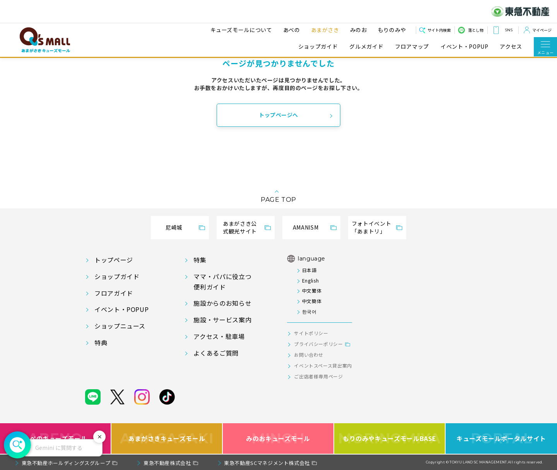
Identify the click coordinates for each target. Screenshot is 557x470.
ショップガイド (318, 46)
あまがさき (324, 30)
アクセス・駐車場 (218, 336)
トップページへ (278, 115)
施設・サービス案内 (222, 319)
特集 (199, 259)
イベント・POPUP (464, 46)
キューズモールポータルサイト (501, 438)
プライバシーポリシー (318, 344)
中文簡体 (312, 301)
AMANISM (305, 227)
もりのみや (391, 30)
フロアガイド (113, 293)
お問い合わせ (308, 354)
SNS (509, 29)
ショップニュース (119, 325)
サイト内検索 (439, 30)
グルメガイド (366, 46)
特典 (100, 342)
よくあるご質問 (215, 353)
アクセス (511, 46)
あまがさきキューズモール (167, 438)
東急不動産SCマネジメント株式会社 (267, 463)
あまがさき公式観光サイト (240, 227)
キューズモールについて (240, 30)
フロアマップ (412, 46)
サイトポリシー (311, 333)
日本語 (309, 270)
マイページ (542, 30)
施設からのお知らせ (222, 303)
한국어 (309, 311)
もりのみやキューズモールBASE (389, 438)
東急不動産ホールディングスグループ (66, 463)
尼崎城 (174, 227)
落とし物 (476, 30)
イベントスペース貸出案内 (323, 365)
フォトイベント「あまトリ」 (371, 227)
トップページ (113, 259)
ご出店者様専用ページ (318, 376)
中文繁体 (312, 290)
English (310, 280)
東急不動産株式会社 (167, 463)
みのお (357, 30)
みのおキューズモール (278, 438)
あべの (290, 30)
